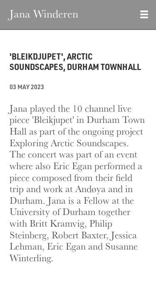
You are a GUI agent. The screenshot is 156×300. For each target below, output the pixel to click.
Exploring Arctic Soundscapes (68, 143)
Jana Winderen (44, 13)
